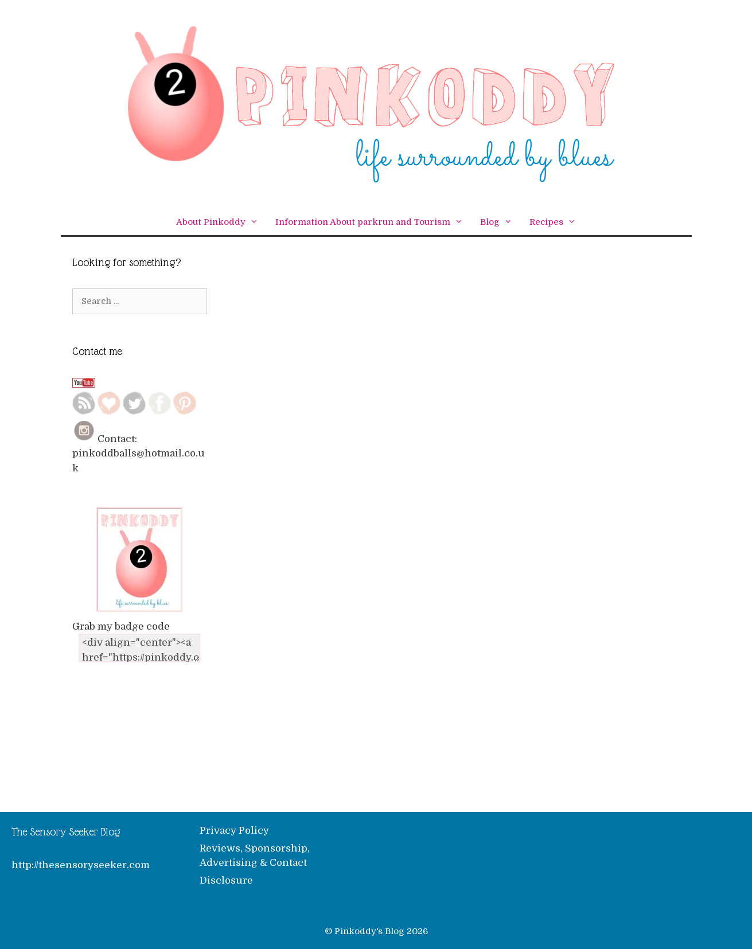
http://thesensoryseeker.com (80, 865)
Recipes (557, 222)
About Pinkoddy (221, 222)
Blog (500, 222)
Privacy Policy (234, 830)
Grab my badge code (121, 626)
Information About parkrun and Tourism (373, 222)
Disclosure (226, 880)
